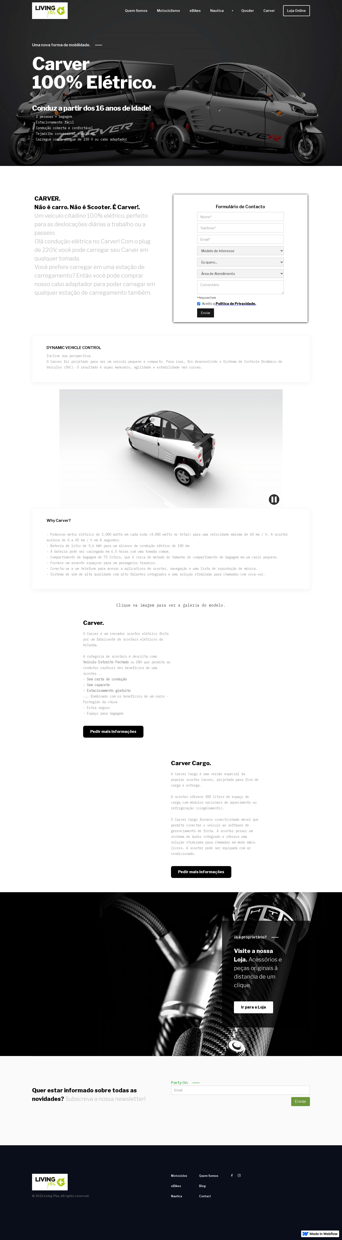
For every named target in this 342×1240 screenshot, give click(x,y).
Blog (202, 1186)
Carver (269, 11)
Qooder (247, 11)
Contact (205, 1196)
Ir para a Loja (253, 1007)
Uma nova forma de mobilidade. (61, 45)
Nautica (217, 11)
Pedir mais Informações (113, 731)
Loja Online (296, 11)
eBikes (195, 11)
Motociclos (179, 1176)
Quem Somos (136, 11)
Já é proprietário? (250, 937)
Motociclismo (168, 11)
